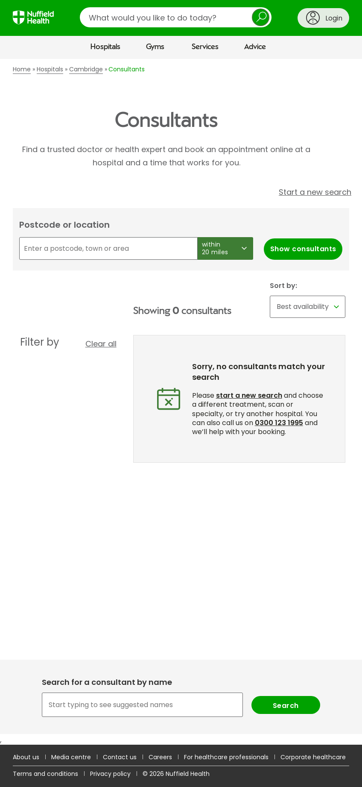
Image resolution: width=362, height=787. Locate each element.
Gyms (155, 47)
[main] (181, 402)
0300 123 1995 (279, 423)
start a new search (249, 395)
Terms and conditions (45, 773)
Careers (160, 757)
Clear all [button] (101, 343)
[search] (176, 17)
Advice (255, 47)
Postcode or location (64, 225)
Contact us (120, 757)
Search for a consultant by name (107, 682)
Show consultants (303, 249)
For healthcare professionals (226, 757)
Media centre (71, 757)
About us (26, 757)
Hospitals (105, 47)
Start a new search (315, 192)
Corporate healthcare (313, 757)
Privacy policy (110, 773)
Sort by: (283, 286)
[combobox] (181, 705)
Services (205, 47)
